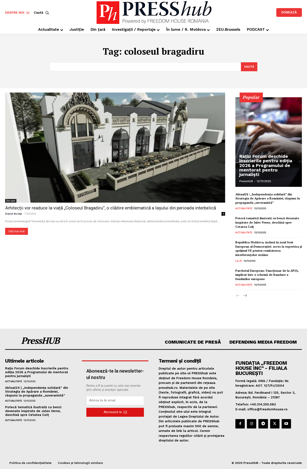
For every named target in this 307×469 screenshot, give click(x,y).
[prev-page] (238, 296)
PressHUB (246, 181)
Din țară (10, 200)
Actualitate (243, 208)
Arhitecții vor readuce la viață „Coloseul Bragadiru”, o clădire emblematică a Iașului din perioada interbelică (110, 208)
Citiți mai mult (16, 231)
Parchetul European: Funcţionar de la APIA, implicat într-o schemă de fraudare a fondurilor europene (267, 275)
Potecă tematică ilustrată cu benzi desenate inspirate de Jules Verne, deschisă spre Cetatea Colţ (267, 222)
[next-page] (245, 296)
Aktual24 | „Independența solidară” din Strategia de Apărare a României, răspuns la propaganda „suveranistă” (267, 198)
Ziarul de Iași (13, 213)
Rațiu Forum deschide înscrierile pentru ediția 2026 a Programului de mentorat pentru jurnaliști (266, 168)
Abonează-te (115, 412)
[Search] (249, 66)
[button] (42, 12)
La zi (238, 260)
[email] (115, 400)
